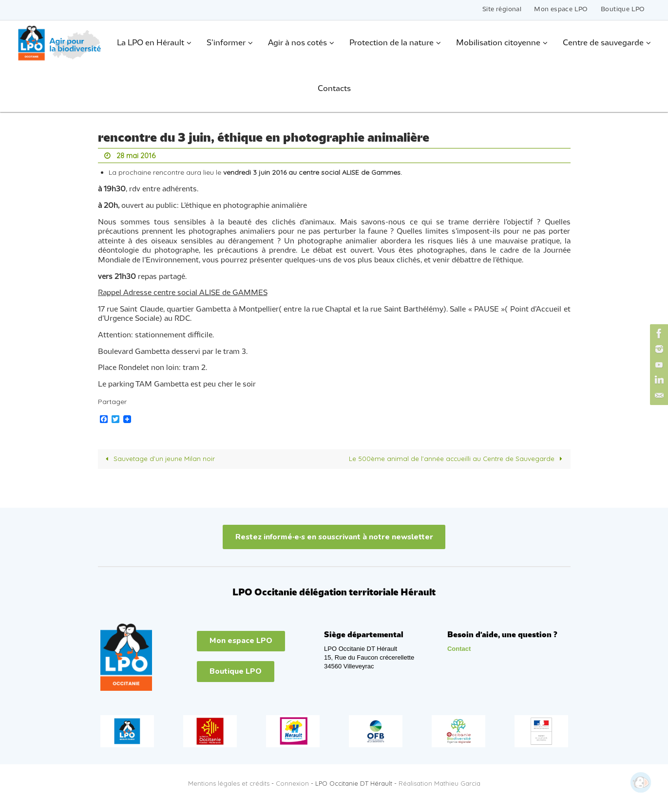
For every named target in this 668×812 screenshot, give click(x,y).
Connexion (292, 783)
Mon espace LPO (561, 9)
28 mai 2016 (137, 155)
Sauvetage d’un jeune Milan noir (159, 458)
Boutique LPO (623, 9)
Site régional (501, 9)
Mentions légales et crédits (228, 783)
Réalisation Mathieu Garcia (439, 783)
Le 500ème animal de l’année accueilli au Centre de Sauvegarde (456, 458)
